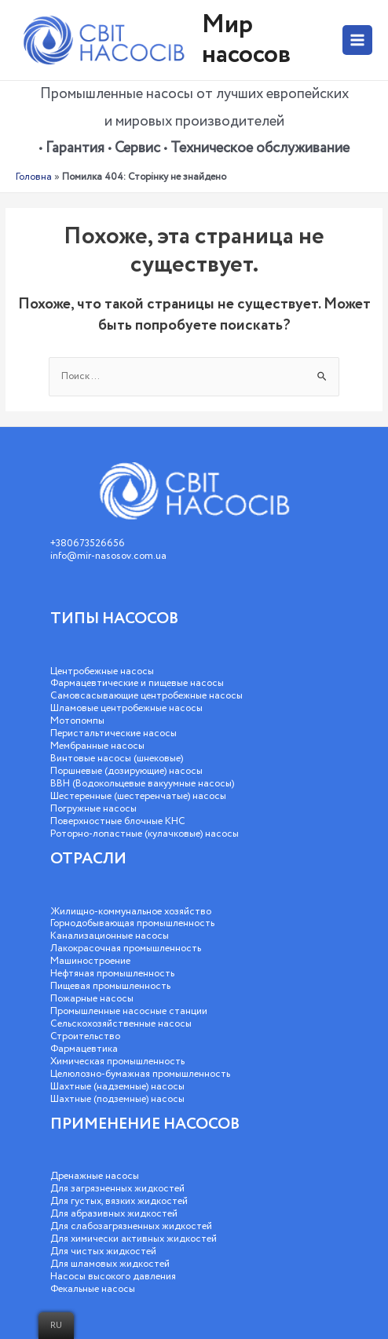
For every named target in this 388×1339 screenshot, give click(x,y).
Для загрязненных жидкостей (117, 1188)
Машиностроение (90, 961)
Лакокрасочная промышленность (125, 948)
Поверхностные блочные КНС (117, 821)
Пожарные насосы (92, 998)
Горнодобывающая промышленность (132, 923)
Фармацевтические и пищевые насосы (137, 683)
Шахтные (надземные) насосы (117, 1086)
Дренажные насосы (94, 1176)
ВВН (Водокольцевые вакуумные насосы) (142, 783)
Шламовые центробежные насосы (126, 708)
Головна (34, 177)
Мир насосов (246, 39)
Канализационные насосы (109, 936)
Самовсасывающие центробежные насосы (146, 695)
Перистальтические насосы (113, 733)
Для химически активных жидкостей (133, 1238)
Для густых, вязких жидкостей (119, 1201)
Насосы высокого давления (113, 1276)
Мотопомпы (77, 720)
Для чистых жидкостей (103, 1251)
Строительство (85, 1036)
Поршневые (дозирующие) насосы (126, 771)
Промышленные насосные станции (128, 1011)
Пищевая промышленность (110, 986)
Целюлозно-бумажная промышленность (140, 1074)
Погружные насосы (93, 808)
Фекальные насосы (92, 1289)
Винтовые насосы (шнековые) (116, 758)
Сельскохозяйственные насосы (121, 1023)
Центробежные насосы (102, 671)
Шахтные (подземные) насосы (117, 1099)
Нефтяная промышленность (112, 973)
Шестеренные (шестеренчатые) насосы (138, 796)
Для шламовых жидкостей (110, 1264)
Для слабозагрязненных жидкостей (131, 1226)
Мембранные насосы (97, 746)
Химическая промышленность (117, 1061)
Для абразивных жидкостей (114, 1213)
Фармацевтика (84, 1049)
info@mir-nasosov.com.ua (108, 556)
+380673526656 (87, 543)
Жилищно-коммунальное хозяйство (130, 911)
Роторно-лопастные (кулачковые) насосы (144, 833)
